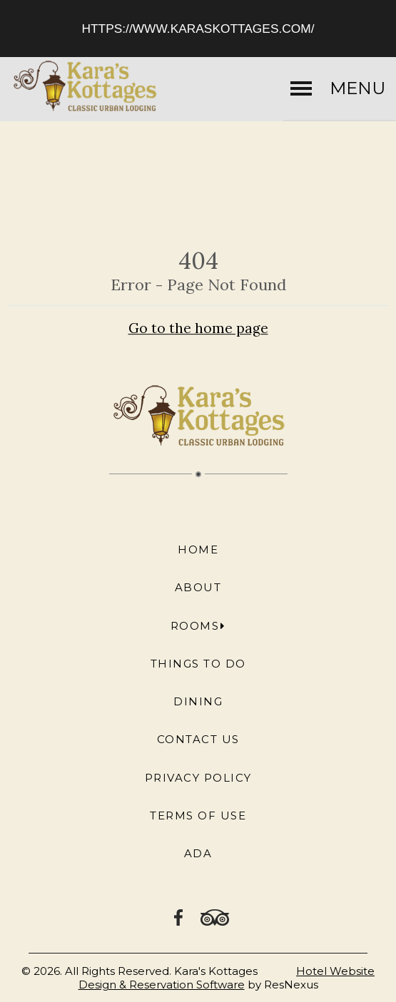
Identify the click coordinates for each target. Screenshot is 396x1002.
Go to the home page (198, 328)
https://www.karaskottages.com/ (197, 28)
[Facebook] (179, 916)
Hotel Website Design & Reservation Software (226, 977)
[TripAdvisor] (215, 916)
